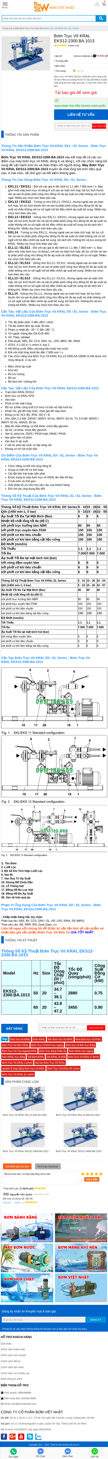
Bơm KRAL (39, 1039)
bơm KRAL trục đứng (13, 1056)
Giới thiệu (6, 1343)
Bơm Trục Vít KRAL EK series (63, 1068)
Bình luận (73, 46)
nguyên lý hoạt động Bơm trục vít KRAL (23, 1068)
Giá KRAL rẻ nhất (56, 1056)
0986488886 (24, 1392)
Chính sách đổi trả (10, 1361)
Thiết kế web (56, 1445)
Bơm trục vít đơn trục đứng (80, 1045)
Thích (16, 1202)
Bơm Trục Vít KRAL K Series (83, 1056)
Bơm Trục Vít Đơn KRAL (15, 1045)
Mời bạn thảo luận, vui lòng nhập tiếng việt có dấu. (41, 1177)
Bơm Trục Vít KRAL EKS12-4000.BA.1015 (78, 1151)
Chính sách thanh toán (13, 1349)
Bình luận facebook (48, 1166)
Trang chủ (7, 28)
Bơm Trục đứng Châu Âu (52, 1051)
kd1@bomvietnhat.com (24, 1403)
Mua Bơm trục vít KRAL (88, 1039)
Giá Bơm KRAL (36, 1056)
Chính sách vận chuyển (13, 1355)
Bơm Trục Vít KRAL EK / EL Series (61, 28)
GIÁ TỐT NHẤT (82, 932)
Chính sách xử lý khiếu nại (15, 1373)
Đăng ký (95, 1319)
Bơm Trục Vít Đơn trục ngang (47, 1045)
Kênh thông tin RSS (11, 1379)
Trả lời (6, 1202)
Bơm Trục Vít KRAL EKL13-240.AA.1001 (25, 1115)
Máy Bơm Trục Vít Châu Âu (28, 28)
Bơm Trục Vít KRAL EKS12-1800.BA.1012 (25, 1151)
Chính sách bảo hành (12, 1367)
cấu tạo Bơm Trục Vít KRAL (50, 1062)
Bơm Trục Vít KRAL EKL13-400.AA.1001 (78, 1115)
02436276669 (28, 1398)
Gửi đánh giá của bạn (17, 1166)
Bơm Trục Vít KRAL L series (17, 1062)
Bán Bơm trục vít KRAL (60, 1039)
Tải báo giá (100, 55)
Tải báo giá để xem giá (76, 92)
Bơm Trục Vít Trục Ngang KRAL (19, 1051)
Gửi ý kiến (92, 1179)
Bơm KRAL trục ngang (81, 1051)
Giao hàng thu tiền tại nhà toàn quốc (80, 105)
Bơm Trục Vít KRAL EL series (18, 1074)
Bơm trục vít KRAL (20, 1039)
